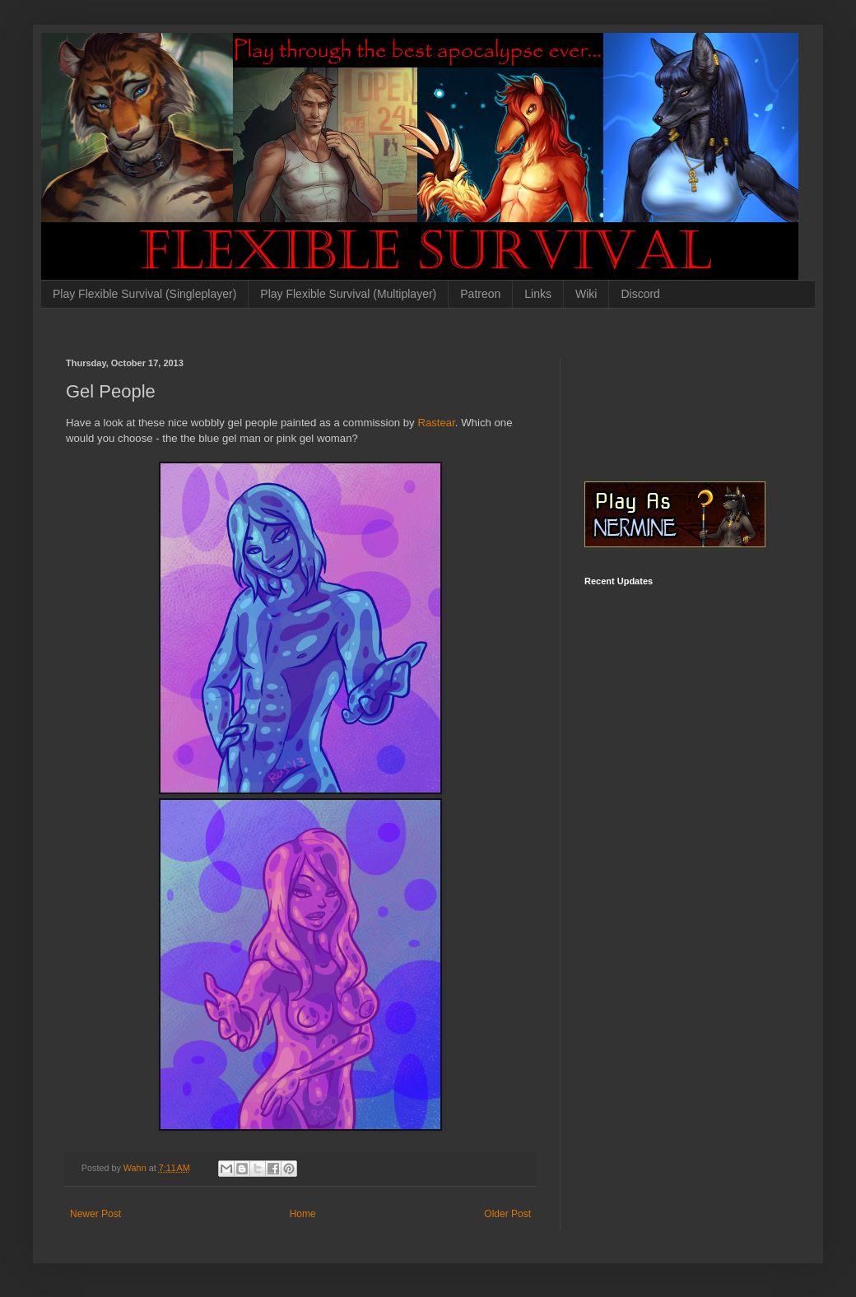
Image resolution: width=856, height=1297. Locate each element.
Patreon (480, 293)
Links (537, 293)
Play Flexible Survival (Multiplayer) (348, 293)
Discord (640, 293)
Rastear (435, 422)
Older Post (507, 1214)
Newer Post (95, 1214)
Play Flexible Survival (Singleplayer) (144, 293)
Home (303, 1214)
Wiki (586, 293)
